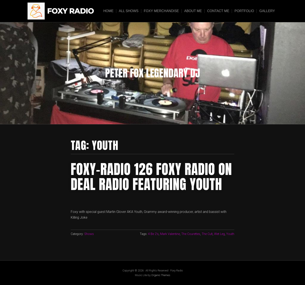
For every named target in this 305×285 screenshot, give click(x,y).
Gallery (267, 11)
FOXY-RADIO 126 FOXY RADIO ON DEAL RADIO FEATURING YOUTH (151, 176)
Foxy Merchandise (161, 11)
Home (108, 11)
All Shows (129, 11)
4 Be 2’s (153, 234)
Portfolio (244, 11)
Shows (89, 234)
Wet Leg (219, 234)
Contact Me (218, 11)
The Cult (207, 234)
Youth (230, 234)
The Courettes (190, 234)
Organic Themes (160, 275)
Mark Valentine (170, 234)
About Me (193, 11)
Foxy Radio (70, 11)
